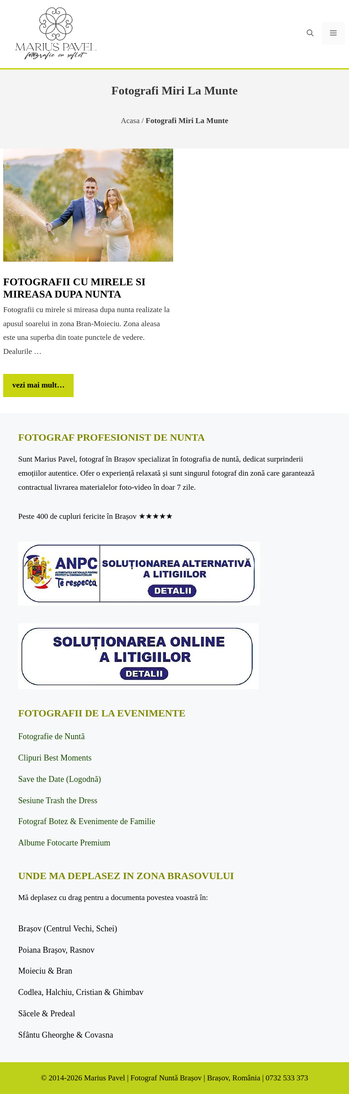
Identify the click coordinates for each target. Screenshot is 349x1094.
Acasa (130, 120)
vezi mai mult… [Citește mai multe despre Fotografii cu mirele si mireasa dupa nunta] (38, 385)
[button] (310, 33)
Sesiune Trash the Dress (57, 800)
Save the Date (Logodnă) (59, 779)
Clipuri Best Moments (55, 757)
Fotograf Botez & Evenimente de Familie (86, 821)
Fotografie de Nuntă (51, 736)
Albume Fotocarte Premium (64, 842)
